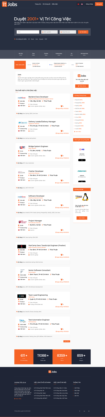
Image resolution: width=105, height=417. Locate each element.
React (32, 39)
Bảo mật (76, 393)
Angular (41, 39)
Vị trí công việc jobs (60, 388)
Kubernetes (59, 53)
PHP (46, 39)
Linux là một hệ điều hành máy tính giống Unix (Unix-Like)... (82, 211)
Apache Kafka (80, 114)
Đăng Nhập (89, 4)
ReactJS (78, 100)
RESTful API (79, 108)
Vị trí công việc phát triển (42, 388)
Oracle (78, 111)
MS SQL (21, 53)
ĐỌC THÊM (18, 398)
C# (29, 39)
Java (36, 39)
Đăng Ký (99, 4)
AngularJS (79, 125)
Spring (78, 123)
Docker (46, 53)
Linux (78, 117)
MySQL (78, 105)
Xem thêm (78, 131)
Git (71, 53)
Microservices (84, 53)
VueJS (78, 128)
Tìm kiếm (83, 32)
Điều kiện (55, 4)
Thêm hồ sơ (82, 86)
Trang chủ (38, 4)
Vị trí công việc (39, 390)
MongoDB (79, 120)
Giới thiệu (76, 388)
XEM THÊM (67, 341)
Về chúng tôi (46, 4)
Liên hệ (76, 395)
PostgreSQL (80, 102)
